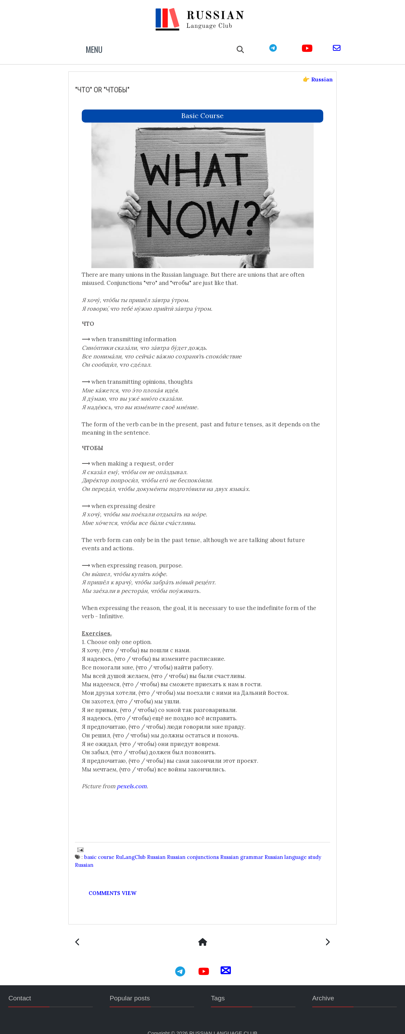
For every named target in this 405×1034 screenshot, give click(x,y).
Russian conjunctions (202, 846)
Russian (165, 846)
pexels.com (141, 776)
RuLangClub (140, 846)
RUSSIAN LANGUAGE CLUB (223, 1023)
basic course (202, 105)
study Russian (100, 854)
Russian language (295, 846)
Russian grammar (250, 846)
